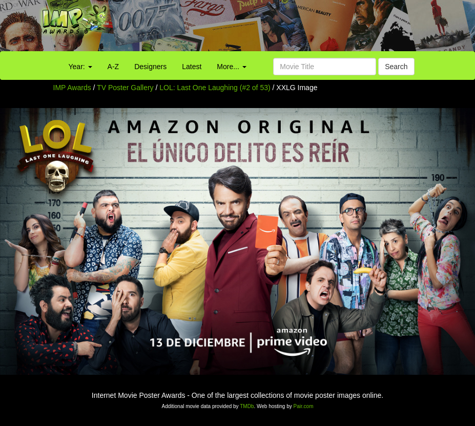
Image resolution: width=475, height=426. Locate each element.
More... (231, 66)
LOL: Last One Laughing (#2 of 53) (214, 87)
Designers (150, 66)
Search (396, 66)
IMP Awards (72, 87)
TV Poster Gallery (125, 87)
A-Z (113, 66)
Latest (191, 66)
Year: (80, 66)
